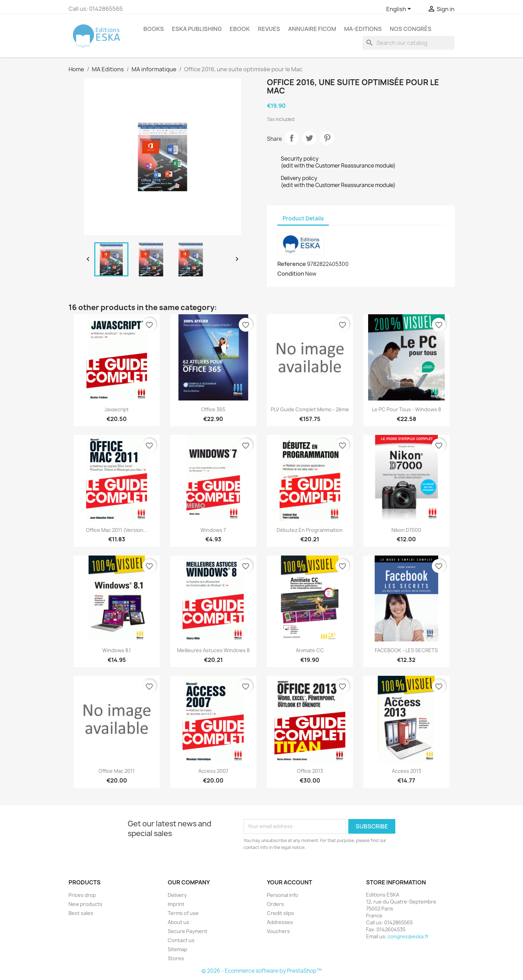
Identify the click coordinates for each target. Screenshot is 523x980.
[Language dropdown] (399, 9)
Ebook (240, 29)
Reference (291, 263)
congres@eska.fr (408, 936)
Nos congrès (410, 29)
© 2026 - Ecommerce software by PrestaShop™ (261, 970)
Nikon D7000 (406, 530)
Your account (289, 882)
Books (153, 29)
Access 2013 (406, 771)
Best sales (81, 913)
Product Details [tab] (303, 218)
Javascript (116, 409)
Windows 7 (213, 530)
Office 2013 (310, 771)
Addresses (280, 922)
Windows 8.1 (116, 650)
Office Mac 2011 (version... (117, 530)
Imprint (176, 904)
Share (292, 138)
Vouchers (278, 931)
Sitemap (177, 949)
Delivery (177, 895)
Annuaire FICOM (312, 29)
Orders (275, 904)
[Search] (408, 43)
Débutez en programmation (310, 530)
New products (85, 904)
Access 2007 (213, 771)
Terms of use (183, 913)
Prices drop (82, 895)
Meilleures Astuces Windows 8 (213, 650)
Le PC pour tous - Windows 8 (406, 409)
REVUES (269, 29)
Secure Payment (187, 931)
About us (178, 922)
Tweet (309, 138)
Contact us (181, 940)
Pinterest (327, 138)
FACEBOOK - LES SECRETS (406, 650)
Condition (290, 273)
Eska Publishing (197, 29)
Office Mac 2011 (116, 771)
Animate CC (310, 650)
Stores (176, 958)
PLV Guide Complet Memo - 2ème (310, 409)
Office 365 (213, 409)
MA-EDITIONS (363, 29)
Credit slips (280, 913)
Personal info (282, 895)
